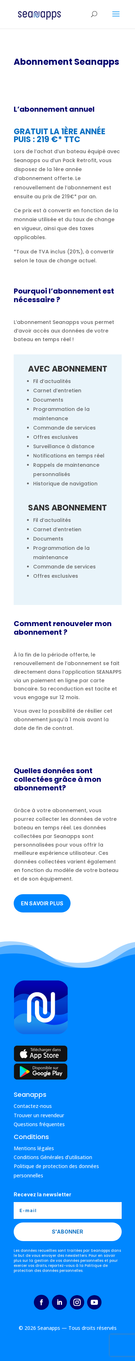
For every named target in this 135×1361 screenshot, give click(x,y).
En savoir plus (42, 903)
